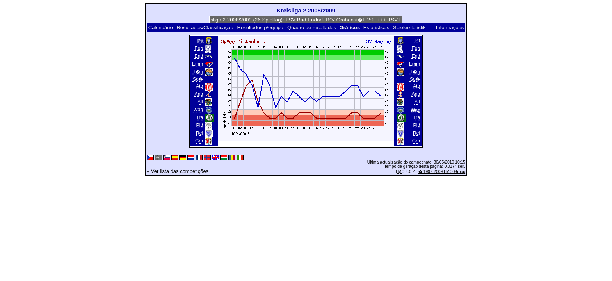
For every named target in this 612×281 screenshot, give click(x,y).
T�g (198, 72)
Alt (200, 102)
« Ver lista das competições (177, 171)
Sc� (198, 79)
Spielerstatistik (410, 27)
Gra (199, 141)
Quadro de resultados (311, 27)
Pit (417, 40)
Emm (197, 64)
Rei (199, 133)
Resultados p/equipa (260, 27)
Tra (199, 117)
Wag (198, 109)
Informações (450, 27)
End (199, 56)
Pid (199, 125)
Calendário (160, 27)
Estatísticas (376, 27)
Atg (199, 86)
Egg (199, 48)
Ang (199, 94)
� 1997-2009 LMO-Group (441, 171)
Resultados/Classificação (204, 27)
